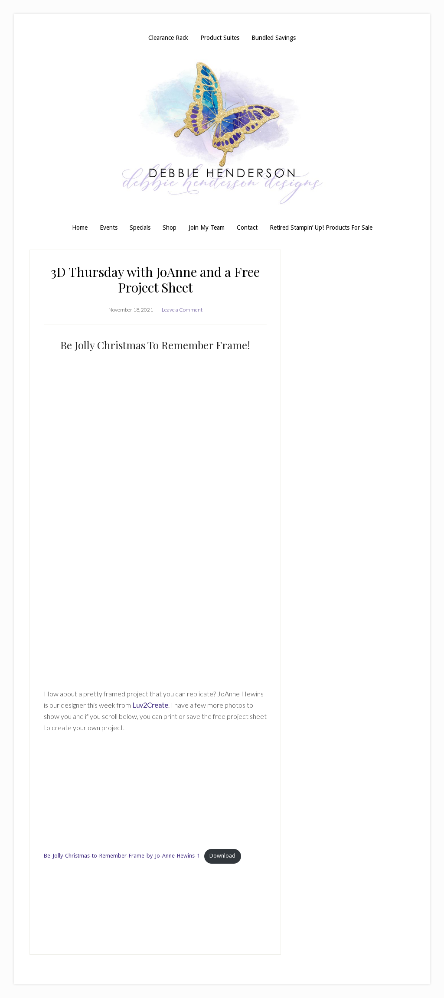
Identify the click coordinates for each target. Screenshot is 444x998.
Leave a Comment (182, 309)
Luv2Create (150, 705)
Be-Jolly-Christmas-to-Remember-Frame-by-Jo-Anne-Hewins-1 (122, 855)
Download (222, 855)
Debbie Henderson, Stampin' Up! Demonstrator (222, 132)
